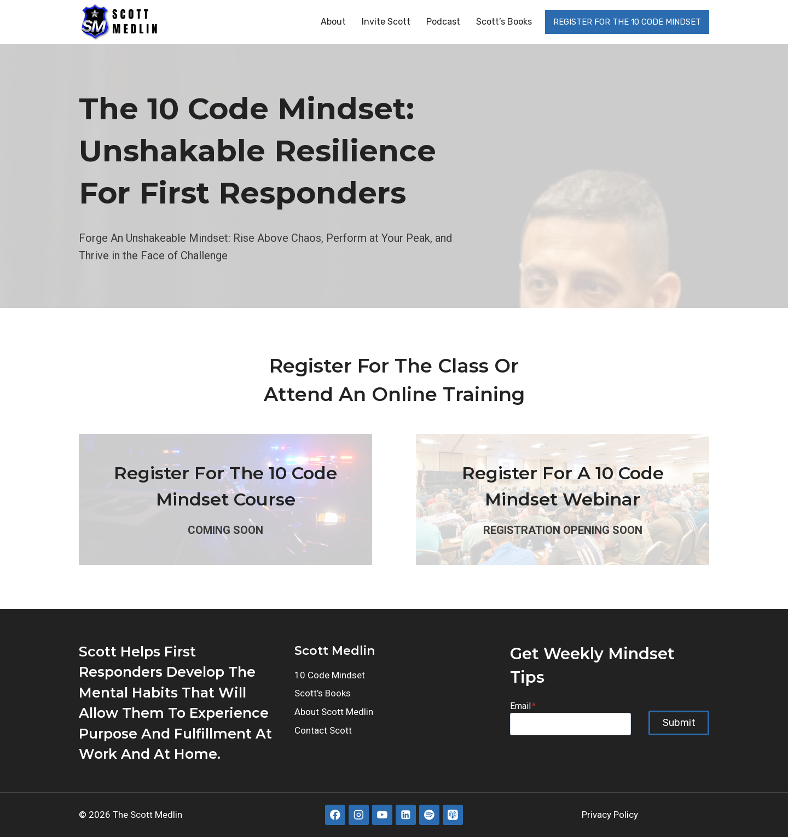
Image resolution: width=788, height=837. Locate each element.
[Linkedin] (406, 815)
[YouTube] (382, 815)
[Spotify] (429, 815)
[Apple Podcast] (453, 815)
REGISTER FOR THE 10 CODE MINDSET (627, 22)
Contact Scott (323, 730)
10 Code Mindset (329, 675)
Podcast (443, 21)
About (333, 21)
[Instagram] (359, 815)
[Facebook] (335, 815)
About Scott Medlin (333, 711)
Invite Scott (386, 21)
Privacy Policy (610, 814)
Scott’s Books (504, 21)
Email (523, 706)
